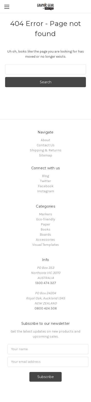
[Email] (48, 362)
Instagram (45, 191)
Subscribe (45, 377)
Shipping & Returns (45, 150)
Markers (45, 214)
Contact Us (46, 145)
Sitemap (45, 155)
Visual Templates (45, 245)
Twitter (45, 181)
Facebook (45, 186)
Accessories (45, 240)
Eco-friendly (45, 219)
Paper (45, 224)
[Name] (48, 349)
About (45, 140)
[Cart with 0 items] (88, 6)
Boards (45, 234)
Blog (45, 176)
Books (45, 229)
